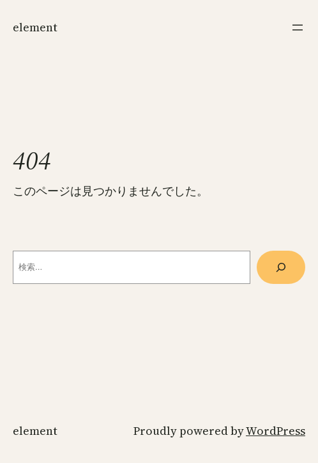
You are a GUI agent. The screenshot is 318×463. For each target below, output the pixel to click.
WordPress (275, 431)
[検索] (281, 267)
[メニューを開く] (297, 27)
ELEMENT (35, 27)
